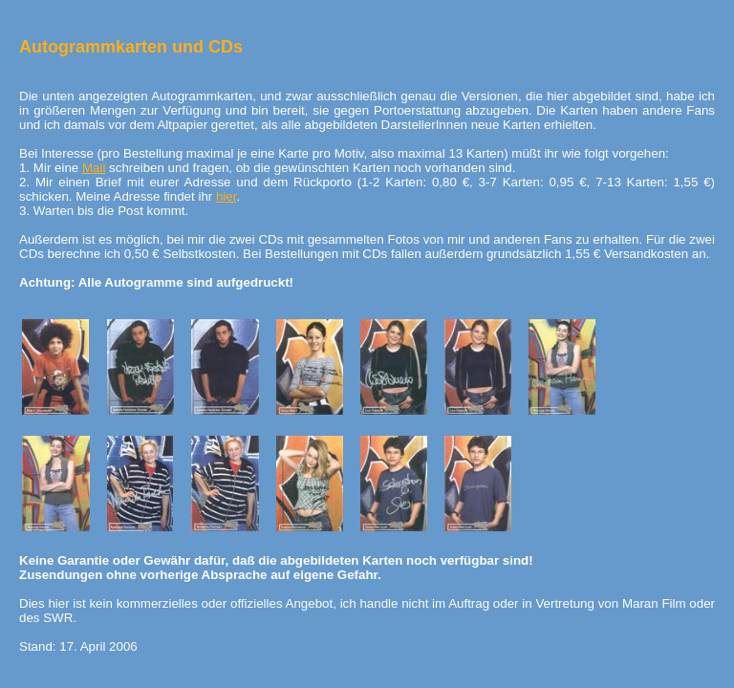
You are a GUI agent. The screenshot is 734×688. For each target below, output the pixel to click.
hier (226, 196)
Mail (93, 168)
